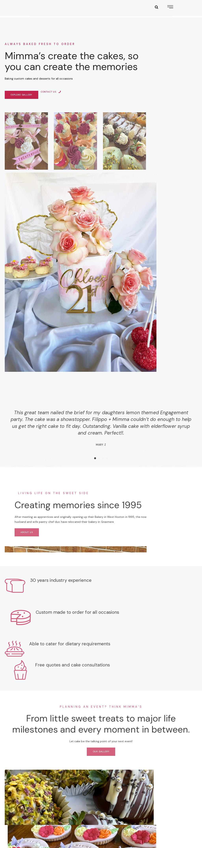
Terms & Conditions (83, 833)
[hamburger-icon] (170, 13)
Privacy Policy (20, 838)
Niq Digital (185, 833)
